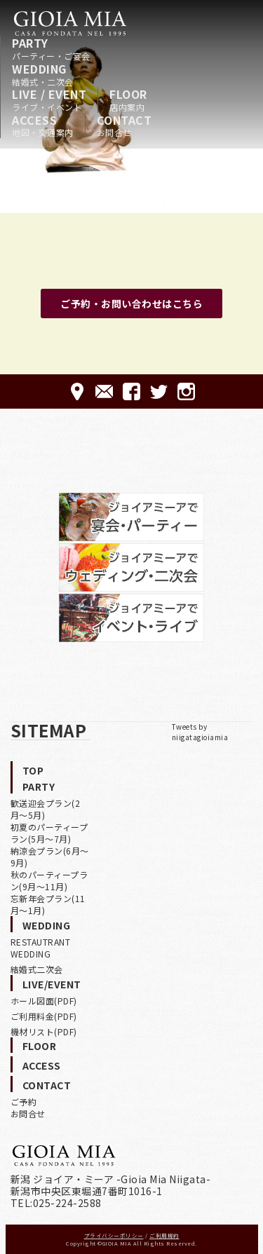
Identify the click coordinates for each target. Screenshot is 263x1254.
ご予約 (24, 1102)
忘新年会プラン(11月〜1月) (48, 904)
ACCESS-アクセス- (77, 391)
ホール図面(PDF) (44, 1001)
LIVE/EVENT (51, 984)
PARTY (51, 48)
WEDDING (43, 74)
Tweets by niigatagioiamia (200, 731)
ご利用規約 (164, 1235)
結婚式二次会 (37, 969)
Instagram (186, 391)
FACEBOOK (131, 391)
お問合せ (28, 1113)
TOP (33, 770)
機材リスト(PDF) (44, 1031)
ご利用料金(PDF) (44, 1016)
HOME (70, 23)
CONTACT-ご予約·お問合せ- (104, 391)
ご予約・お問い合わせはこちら (131, 304)
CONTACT (124, 125)
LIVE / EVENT (49, 99)
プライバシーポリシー (114, 1235)
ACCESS (43, 125)
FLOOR (128, 99)
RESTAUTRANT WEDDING (41, 948)
